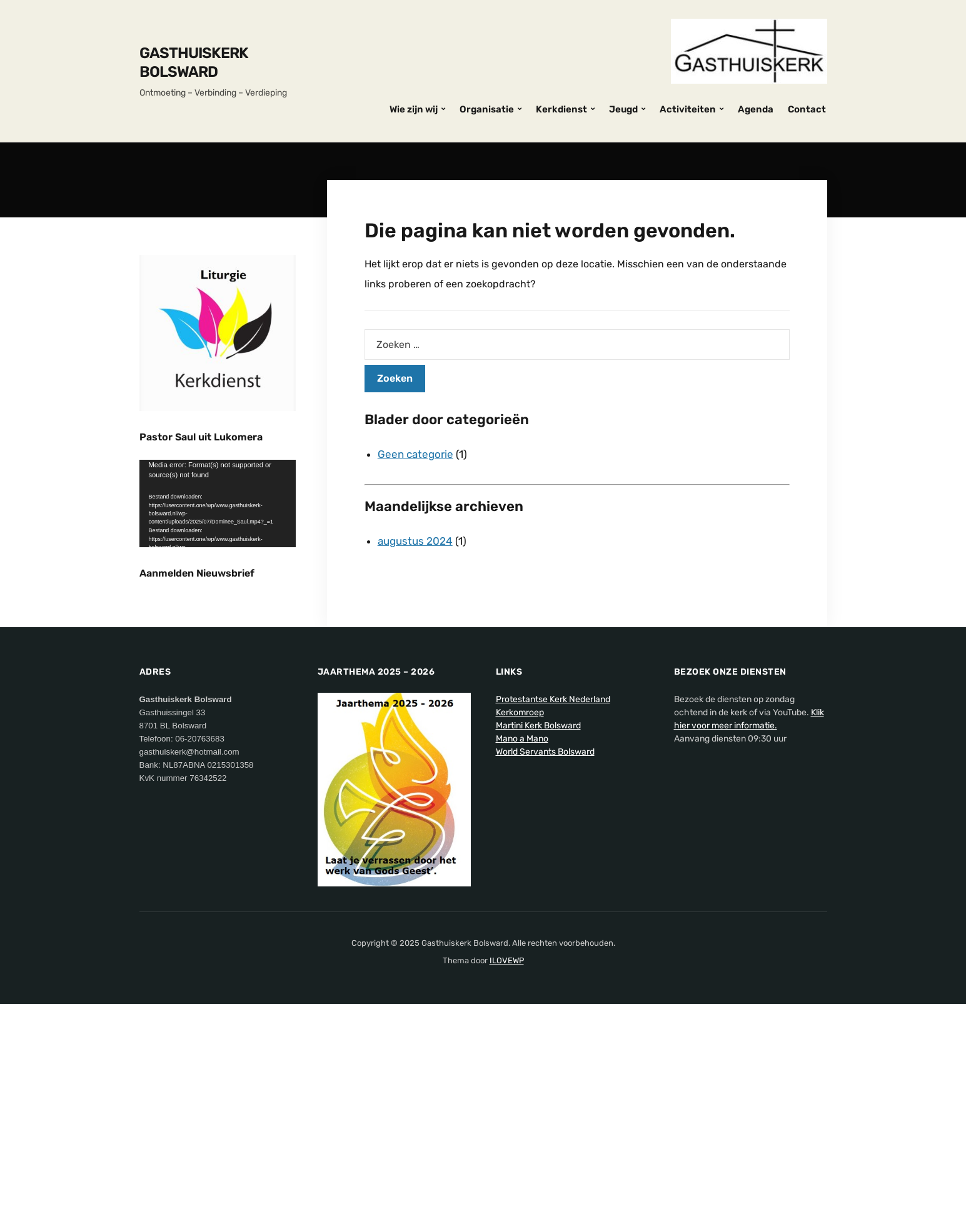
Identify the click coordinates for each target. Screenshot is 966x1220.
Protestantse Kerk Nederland (553, 915)
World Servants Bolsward (545, 967)
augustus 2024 (415, 541)
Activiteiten (688, 109)
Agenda (755, 109)
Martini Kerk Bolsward (538, 941)
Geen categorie (415, 454)
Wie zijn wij (414, 109)
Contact (807, 109)
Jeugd (623, 109)
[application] (217, 504)
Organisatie (487, 109)
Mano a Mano (522, 954)
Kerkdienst (561, 109)
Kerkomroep (520, 928)
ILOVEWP (507, 1176)
